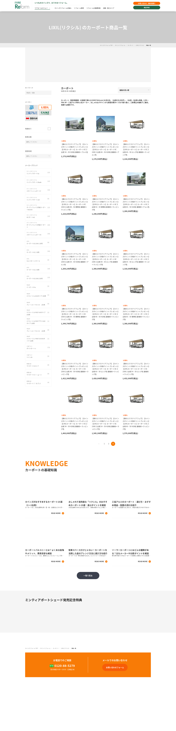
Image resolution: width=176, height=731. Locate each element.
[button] (88, 64)
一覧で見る (88, 575)
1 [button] (104, 444)
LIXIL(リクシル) (140, 45)
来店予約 (144, 8)
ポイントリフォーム (120, 45)
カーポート (130, 45)
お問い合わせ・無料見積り (144, 4)
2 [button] (108, 444)
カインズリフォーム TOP (106, 45)
